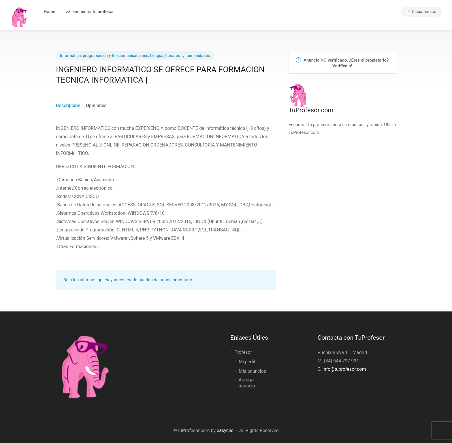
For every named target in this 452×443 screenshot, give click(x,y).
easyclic (225, 430)
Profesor (243, 352)
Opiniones (96, 105)
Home (49, 11)
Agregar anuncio (247, 383)
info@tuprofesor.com (344, 369)
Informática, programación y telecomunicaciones (104, 55)
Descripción (68, 105)
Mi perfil (247, 361)
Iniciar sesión (422, 11)
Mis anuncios (252, 371)
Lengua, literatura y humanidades (180, 55)
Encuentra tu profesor (90, 11)
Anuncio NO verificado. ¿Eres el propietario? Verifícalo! (342, 63)
